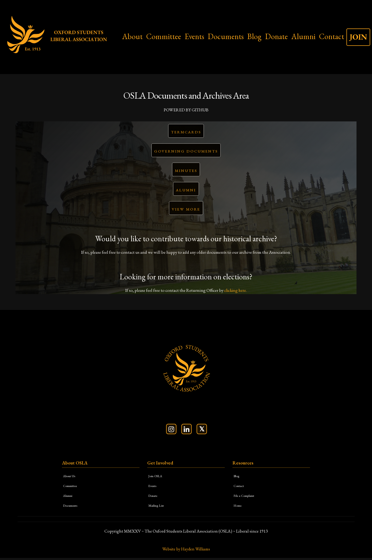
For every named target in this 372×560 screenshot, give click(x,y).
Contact (331, 36)
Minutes (186, 171)
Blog (254, 36)
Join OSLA (156, 477)
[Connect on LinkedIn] (186, 431)
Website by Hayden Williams (186, 551)
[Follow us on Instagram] (171, 431)
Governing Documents (186, 151)
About (132, 36)
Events (194, 36)
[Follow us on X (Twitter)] (202, 431)
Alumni (303, 36)
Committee (163, 36)
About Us (70, 477)
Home (238, 507)
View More (186, 210)
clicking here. (235, 292)
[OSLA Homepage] (186, 369)
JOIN (358, 37)
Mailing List (157, 507)
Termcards (186, 132)
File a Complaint (246, 497)
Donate (276, 36)
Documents (226, 36)
